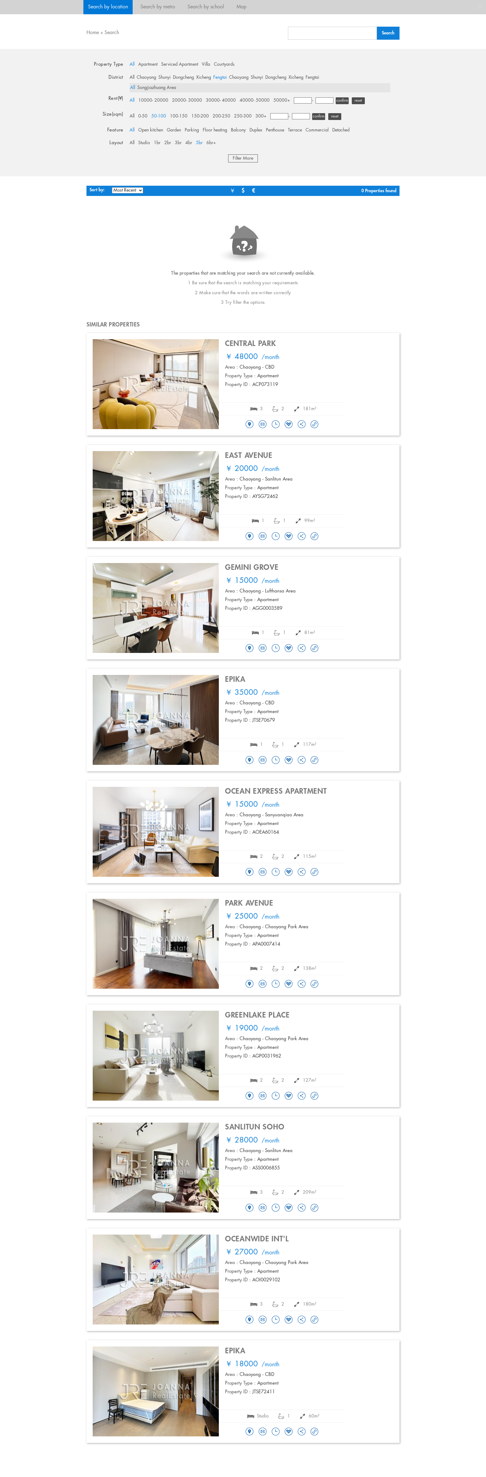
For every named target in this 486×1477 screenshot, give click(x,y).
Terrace (295, 130)
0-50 (143, 116)
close (480, 6)
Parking (192, 130)
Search (111, 32)
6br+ (211, 142)
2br (167, 142)
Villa (206, 64)
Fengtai (220, 77)
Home (92, 32)
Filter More (243, 158)
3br (178, 142)
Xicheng (203, 77)
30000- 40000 (221, 100)
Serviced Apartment (179, 64)
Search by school (206, 7)
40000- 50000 (255, 100)
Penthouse (275, 130)
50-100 (158, 116)
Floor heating (215, 130)
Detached (341, 130)
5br (199, 142)
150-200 (200, 116)
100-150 (179, 116)
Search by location (108, 7)
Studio (144, 142)
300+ (261, 116)
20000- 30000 (187, 100)
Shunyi (164, 77)
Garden (174, 130)
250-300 (243, 116)
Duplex (256, 130)
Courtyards (224, 64)
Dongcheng (183, 77)
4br (188, 142)
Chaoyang (146, 77)
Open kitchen (150, 130)
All (132, 64)
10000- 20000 (153, 100)
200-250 (221, 116)
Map (241, 7)
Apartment (147, 64)
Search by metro (157, 7)
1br (157, 142)
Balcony (238, 130)
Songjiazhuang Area (156, 87)
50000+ (281, 100)
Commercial (317, 130)
